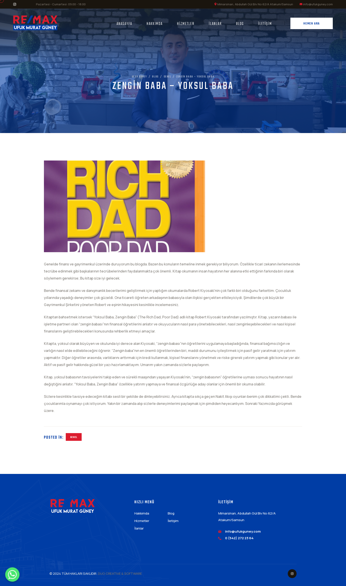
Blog (240, 24)
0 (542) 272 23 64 (239, 538)
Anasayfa (124, 24)
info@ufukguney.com (318, 4)
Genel (73, 437)
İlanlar (215, 24)
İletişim (265, 24)
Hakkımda (155, 24)
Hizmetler (185, 24)
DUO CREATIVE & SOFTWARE (120, 573)
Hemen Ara (311, 23)
